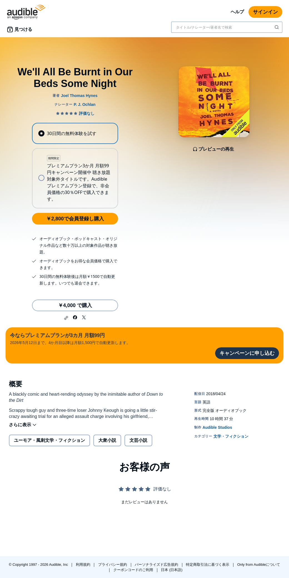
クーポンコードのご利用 (133, 570)
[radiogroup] (75, 165)
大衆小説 (107, 440)
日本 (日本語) (171, 570)
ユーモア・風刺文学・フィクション (49, 440)
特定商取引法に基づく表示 (208, 564)
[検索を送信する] (277, 27)
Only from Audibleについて (258, 564)
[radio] (75, 133)
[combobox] (226, 27)
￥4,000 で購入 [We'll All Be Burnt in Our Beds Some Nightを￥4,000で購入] (75, 305)
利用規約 (83, 564)
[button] (66, 318)
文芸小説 (138, 440)
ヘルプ (237, 11)
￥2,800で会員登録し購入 (75, 218)
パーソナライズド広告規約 (157, 564)
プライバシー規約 (113, 564)
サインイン (265, 12)
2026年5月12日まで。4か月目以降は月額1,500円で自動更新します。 (70, 338)
